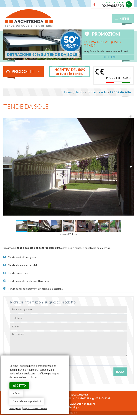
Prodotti (20, 71)
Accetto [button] (19, 385)
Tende (79, 92)
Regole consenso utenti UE (35, 408)
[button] (130, 117)
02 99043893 (83, 398)
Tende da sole (97, 92)
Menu (123, 19)
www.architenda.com (82, 403)
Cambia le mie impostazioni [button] (27, 401)
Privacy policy (15, 408)
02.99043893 (113, 6)
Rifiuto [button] (16, 393)
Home (68, 92)
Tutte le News (107, 57)
